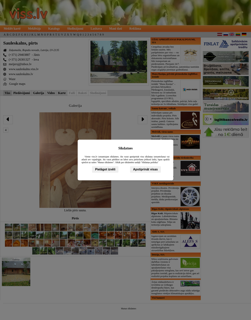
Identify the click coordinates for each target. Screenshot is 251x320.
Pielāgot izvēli (105, 169)
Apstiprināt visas (145, 169)
